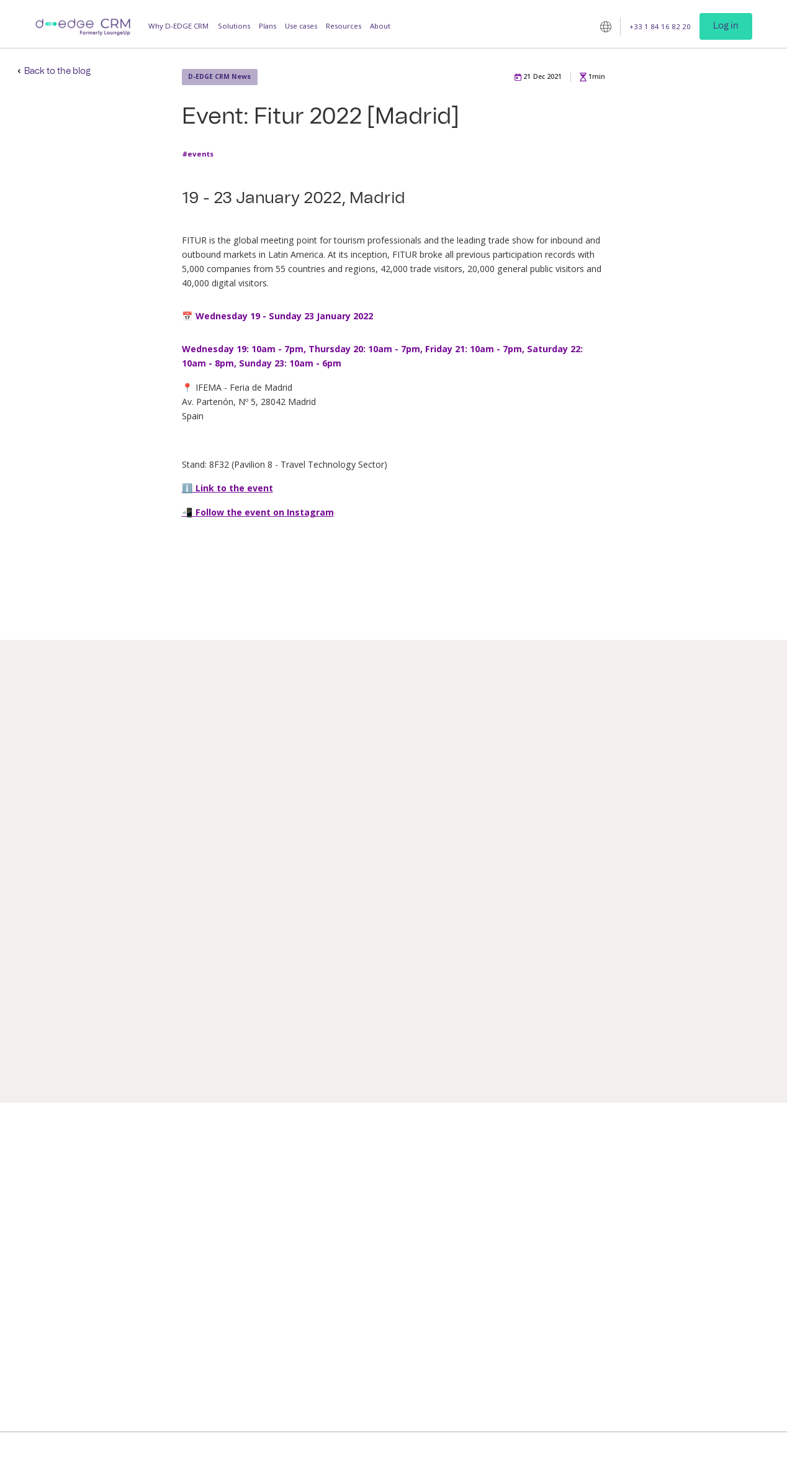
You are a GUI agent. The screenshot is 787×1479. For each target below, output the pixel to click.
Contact (685, 1199)
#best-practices (615, 1020)
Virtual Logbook (371, 1269)
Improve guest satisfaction (169, 1182)
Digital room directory (382, 1252)
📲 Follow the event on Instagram (258, 512)
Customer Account (375, 1419)
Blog (570, 1182)
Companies (472, 1296)
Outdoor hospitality (486, 1262)
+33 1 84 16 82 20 (660, 25)
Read (116, 1061)
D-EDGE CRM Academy (600, 1244)
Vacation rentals (480, 1279)
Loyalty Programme (268, 1252)
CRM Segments (369, 1339)
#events (198, 154)
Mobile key (362, 1217)
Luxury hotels (476, 1209)
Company (688, 1182)
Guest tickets (365, 1286)
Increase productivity (161, 1199)
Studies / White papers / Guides (602, 1204)
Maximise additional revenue (174, 1217)
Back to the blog (57, 71)
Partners (686, 1217)
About (380, 25)
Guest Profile (257, 1199)
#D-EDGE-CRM (541, 1030)
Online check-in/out (377, 1199)
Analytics (358, 1321)
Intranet (357, 1356)
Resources (343, 25)
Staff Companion (372, 1304)
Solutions (234, 25)
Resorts (466, 1244)
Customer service (701, 1252)
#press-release (404, 1031)
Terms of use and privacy (375, 1455)
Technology (692, 1269)
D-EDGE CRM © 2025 (287, 1455)
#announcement (128, 1015)
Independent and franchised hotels (500, 1187)
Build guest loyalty (156, 1234)
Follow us (688, 1322)
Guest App (252, 1217)
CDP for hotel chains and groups (386, 1396)
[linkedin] (678, 1341)
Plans (267, 25)
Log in (726, 26)
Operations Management (277, 1234)
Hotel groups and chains (493, 1227)
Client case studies (593, 1227)
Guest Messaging (262, 1182)
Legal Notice (448, 1455)
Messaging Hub (369, 1182)
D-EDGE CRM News (219, 76)
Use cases (301, 25)
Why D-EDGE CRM (178, 25)
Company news (697, 1234)
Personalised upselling (381, 1234)
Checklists (360, 1373)
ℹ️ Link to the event (227, 488)
